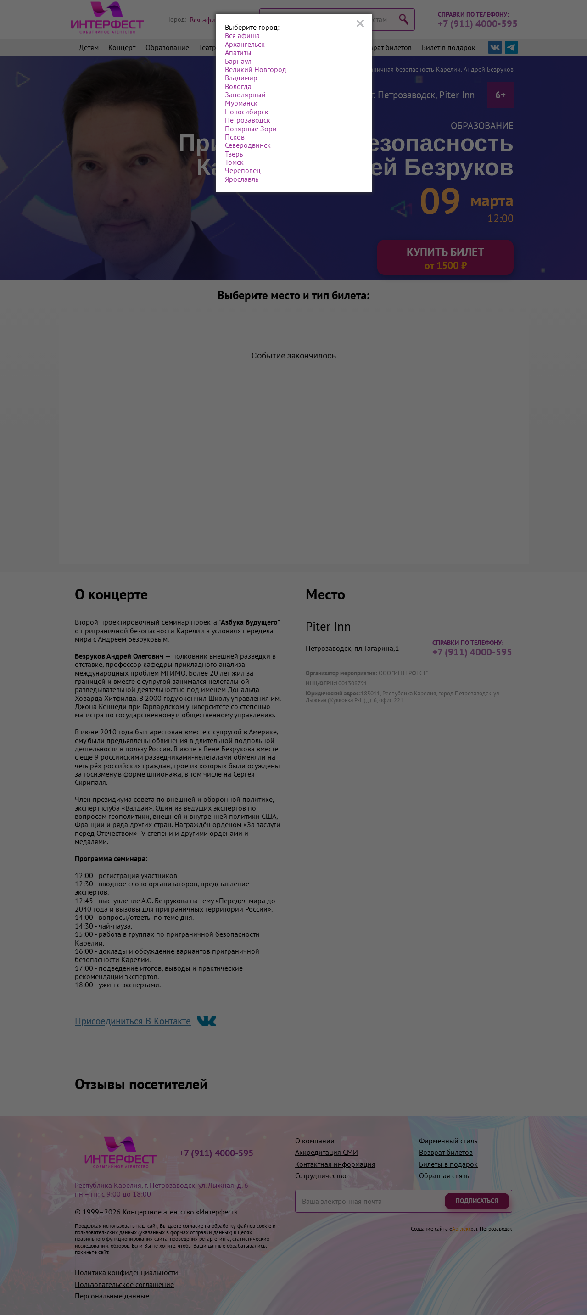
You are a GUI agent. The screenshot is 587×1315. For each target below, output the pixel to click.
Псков (235, 137)
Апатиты (238, 52)
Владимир (241, 77)
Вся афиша (242, 35)
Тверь (234, 154)
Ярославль (241, 179)
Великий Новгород (255, 69)
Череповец (243, 170)
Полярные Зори (251, 128)
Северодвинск (248, 145)
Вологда (238, 86)
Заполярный (245, 94)
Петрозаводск (247, 120)
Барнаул (238, 61)
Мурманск (241, 103)
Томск (234, 162)
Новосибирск (246, 111)
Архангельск (245, 44)
